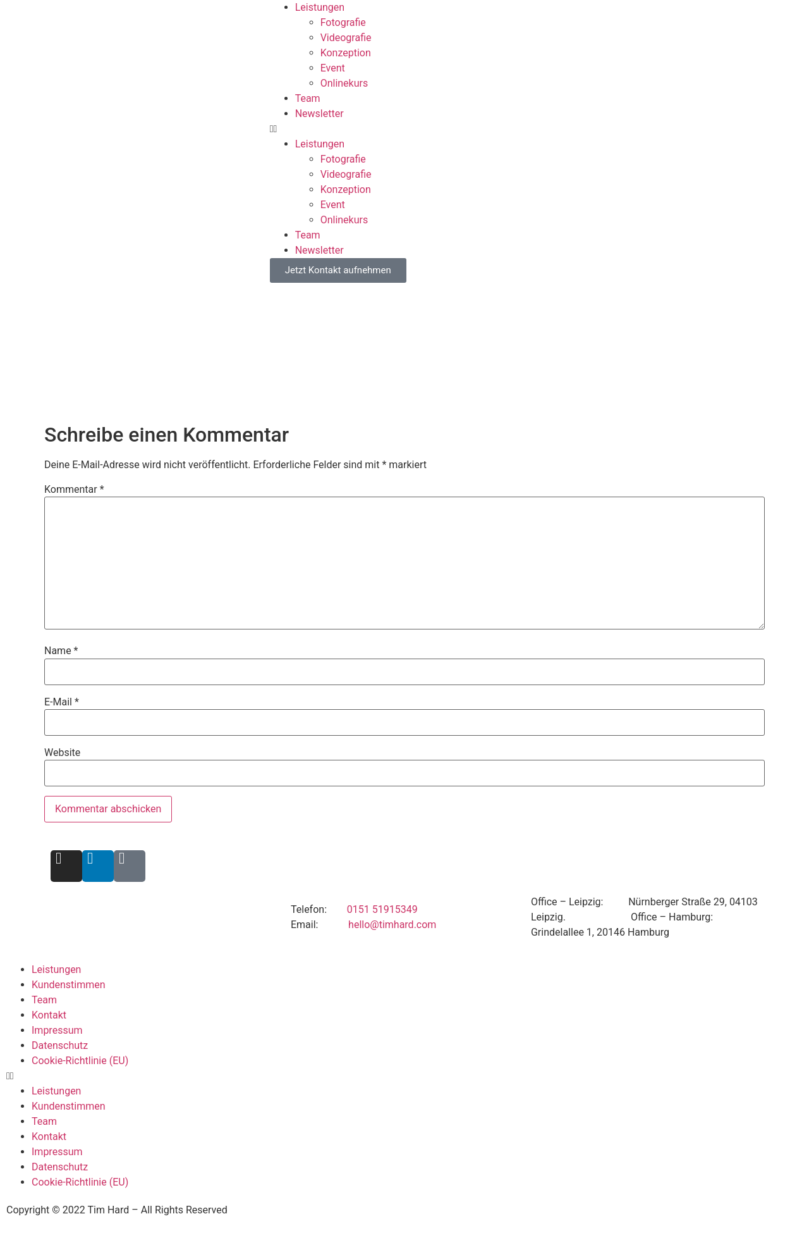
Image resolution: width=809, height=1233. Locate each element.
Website (62, 753)
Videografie (346, 38)
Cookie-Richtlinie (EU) (80, 1061)
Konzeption (345, 53)
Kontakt (49, 1015)
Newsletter (319, 114)
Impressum (57, 1030)
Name (61, 651)
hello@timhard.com (392, 925)
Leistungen (319, 7)
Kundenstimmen (69, 985)
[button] (539, 129)
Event (332, 68)
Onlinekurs (344, 83)
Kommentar (74, 490)
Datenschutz (60, 1045)
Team (307, 98)
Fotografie (343, 22)
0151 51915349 (382, 909)
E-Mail (61, 702)
